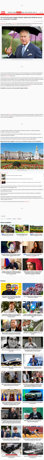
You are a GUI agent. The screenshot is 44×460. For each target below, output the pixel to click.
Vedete (23, 12)
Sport (34, 12)
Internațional (14, 14)
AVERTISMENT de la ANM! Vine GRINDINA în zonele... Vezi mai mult (32, 333)
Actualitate (19, 12)
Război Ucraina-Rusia (9, 14)
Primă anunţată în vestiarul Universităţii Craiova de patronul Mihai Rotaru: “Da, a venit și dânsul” (33, 350)
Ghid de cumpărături (6, 222)
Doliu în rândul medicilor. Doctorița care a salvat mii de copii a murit (11, 350)
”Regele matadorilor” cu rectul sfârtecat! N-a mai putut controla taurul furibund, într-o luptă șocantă (32, 439)
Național (25, 14)
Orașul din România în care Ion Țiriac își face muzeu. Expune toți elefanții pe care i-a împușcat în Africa (33, 368)
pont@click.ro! (27, 201)
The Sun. (29, 85)
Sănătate (28, 14)
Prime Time (30, 12)
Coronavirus (32, 14)
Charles (10, 114)
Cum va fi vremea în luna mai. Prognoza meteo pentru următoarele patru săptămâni (33, 297)
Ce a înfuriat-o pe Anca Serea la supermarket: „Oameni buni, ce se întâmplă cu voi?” (33, 255)
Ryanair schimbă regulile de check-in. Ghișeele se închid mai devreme (11, 368)
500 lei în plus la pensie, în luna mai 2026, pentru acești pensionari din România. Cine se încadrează (11, 385)
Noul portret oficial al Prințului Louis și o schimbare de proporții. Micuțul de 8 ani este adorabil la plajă (11, 439)
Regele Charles (3, 23)
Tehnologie (22, 14)
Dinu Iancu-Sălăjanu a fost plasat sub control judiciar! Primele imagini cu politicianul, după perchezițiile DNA (11, 333)
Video (26, 12)
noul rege (8, 75)
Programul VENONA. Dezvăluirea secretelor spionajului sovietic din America (33, 457)
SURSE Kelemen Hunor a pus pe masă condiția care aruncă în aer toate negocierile (32, 421)
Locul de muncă (14, 23)
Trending (14, 12)
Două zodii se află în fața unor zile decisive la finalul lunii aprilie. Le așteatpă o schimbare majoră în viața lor (11, 255)
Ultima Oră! (10, 12)
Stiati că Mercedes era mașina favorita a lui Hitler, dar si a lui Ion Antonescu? (11, 457)
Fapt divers (18, 14)
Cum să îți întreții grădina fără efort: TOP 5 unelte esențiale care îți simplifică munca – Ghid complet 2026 (22, 235)
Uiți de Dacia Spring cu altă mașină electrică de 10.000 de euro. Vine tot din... (33, 403)
